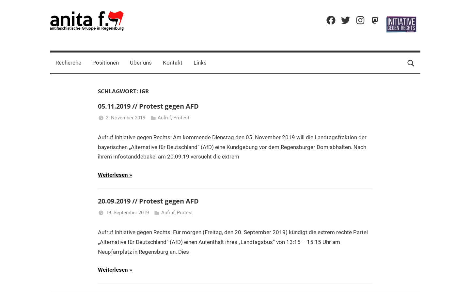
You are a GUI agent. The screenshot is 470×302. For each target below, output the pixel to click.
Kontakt (172, 62)
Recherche (68, 62)
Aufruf (164, 118)
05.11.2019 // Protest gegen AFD (148, 106)
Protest (181, 118)
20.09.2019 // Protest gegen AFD (148, 201)
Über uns (141, 62)
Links (200, 62)
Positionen (105, 62)
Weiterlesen (113, 175)
